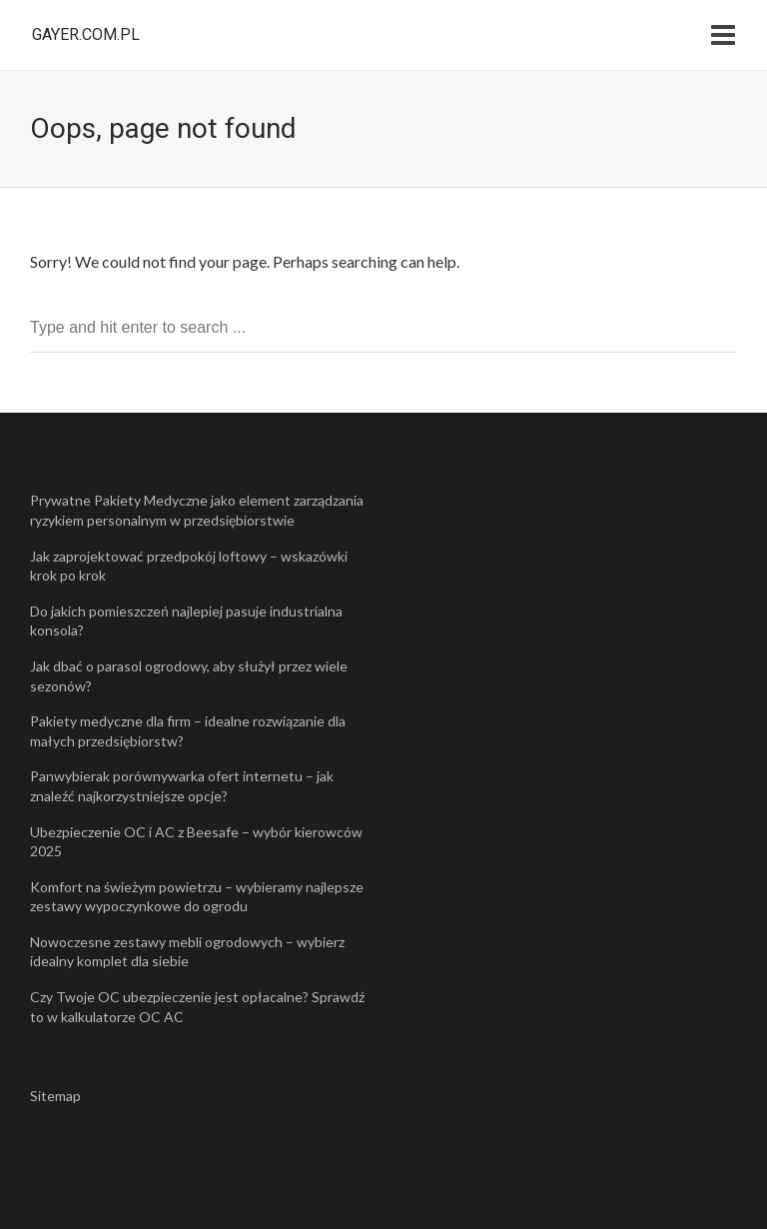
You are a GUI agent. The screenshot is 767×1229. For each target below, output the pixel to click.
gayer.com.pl (86, 34)
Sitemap (55, 1095)
